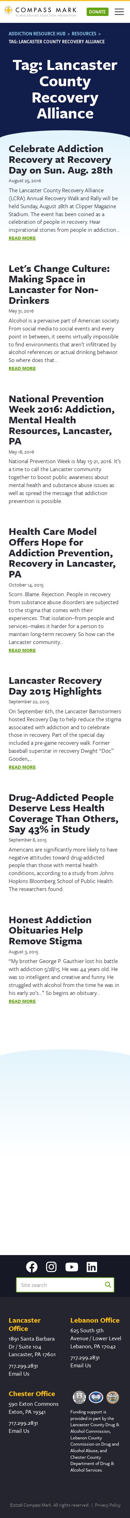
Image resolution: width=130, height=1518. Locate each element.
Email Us (19, 1373)
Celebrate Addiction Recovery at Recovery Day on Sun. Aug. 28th (61, 159)
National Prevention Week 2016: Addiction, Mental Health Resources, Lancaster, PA (62, 419)
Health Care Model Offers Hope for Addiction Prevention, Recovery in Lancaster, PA (62, 552)
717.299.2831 (23, 1365)
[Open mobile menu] (119, 12)
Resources (84, 33)
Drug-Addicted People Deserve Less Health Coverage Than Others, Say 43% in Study (64, 813)
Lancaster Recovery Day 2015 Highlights (55, 685)
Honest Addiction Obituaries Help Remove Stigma (50, 930)
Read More (22, 238)
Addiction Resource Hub (37, 33)
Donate (97, 11)
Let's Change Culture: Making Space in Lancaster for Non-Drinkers (59, 284)
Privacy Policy (108, 1504)
